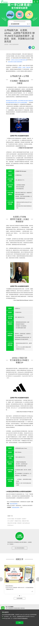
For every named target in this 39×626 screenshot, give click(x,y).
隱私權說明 (25, 618)
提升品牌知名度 (26, 523)
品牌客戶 (24, 518)
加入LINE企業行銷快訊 (19, 548)
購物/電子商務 (26, 521)
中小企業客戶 (11, 521)
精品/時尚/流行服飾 (12, 523)
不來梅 (23, 67)
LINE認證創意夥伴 (15, 507)
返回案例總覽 (19, 598)
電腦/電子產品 (18, 521)
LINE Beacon (10, 525)
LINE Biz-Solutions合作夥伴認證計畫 (19, 59)
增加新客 (20, 523)
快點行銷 (28, 67)
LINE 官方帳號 (11, 518)
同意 (19, 622)
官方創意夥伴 (18, 518)
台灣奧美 (19, 67)
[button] (19, 595)
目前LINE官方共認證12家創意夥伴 (15, 61)
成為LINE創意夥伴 (13, 503)
